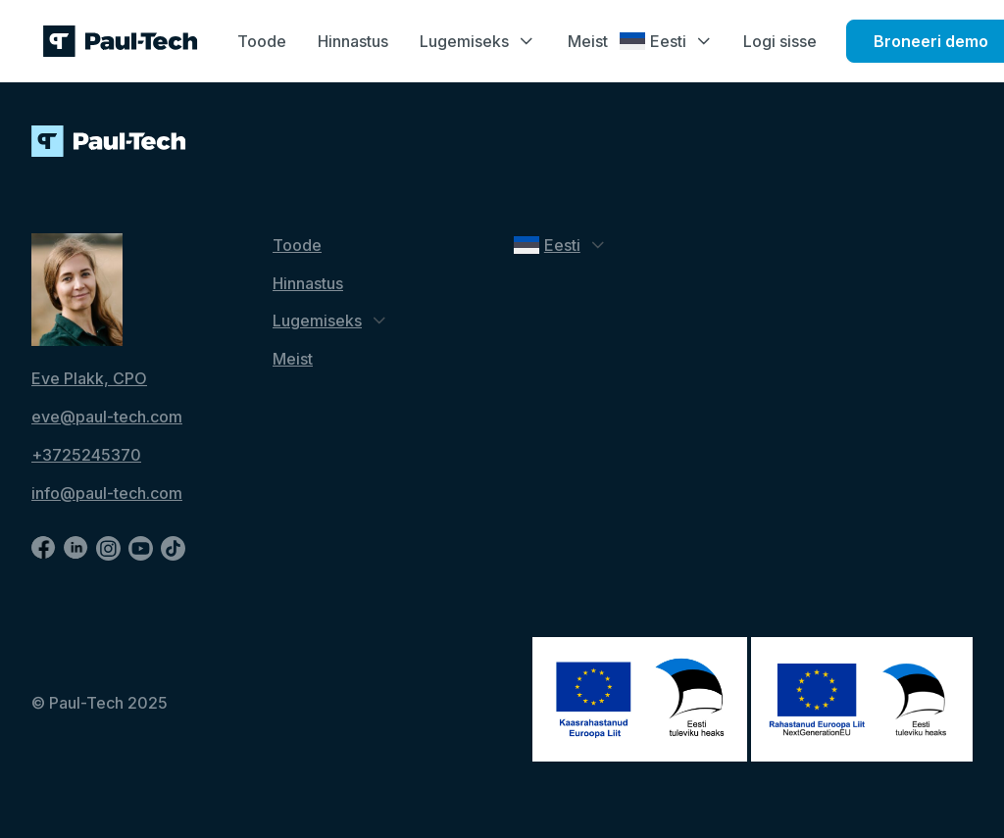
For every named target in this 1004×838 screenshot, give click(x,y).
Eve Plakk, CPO (89, 378)
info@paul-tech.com (106, 493)
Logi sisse (780, 41)
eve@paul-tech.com (106, 416)
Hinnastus (353, 41)
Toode (261, 41)
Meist (588, 41)
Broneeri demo (931, 41)
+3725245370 (86, 455)
